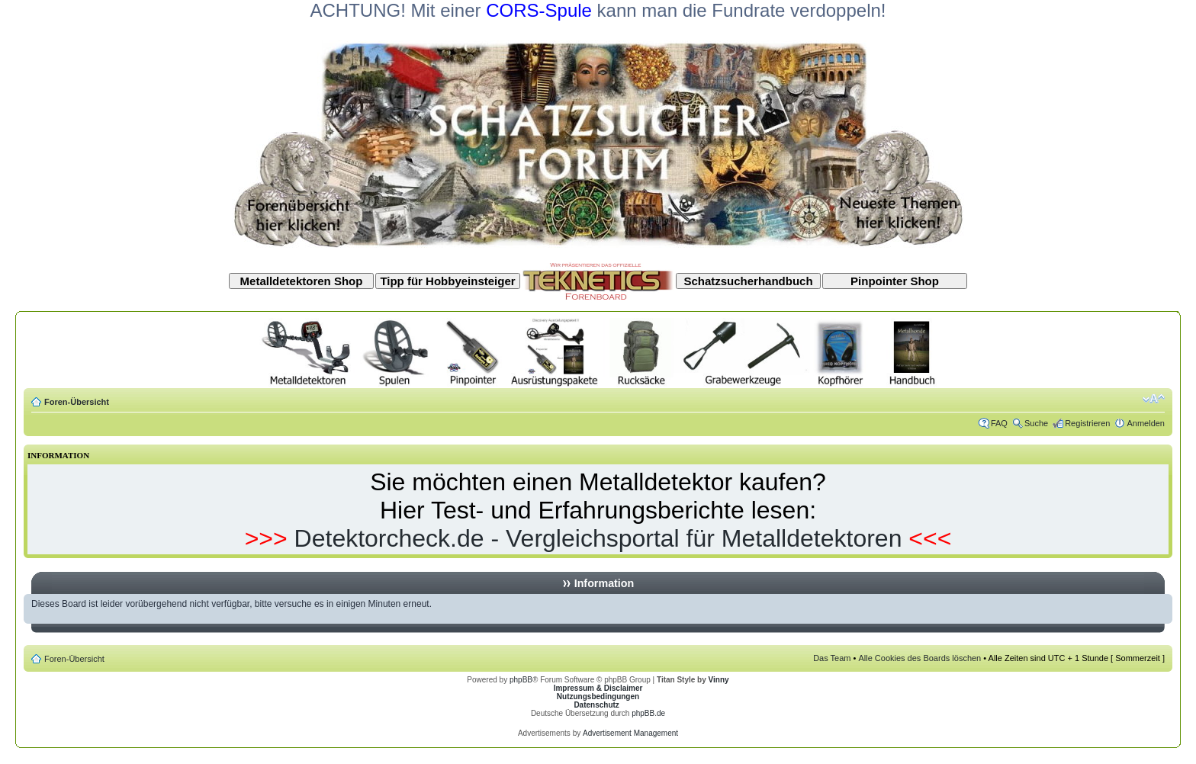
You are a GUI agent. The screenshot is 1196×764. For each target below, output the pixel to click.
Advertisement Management (630, 733)
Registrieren (1087, 423)
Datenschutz (596, 705)
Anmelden (1146, 423)
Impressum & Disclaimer (598, 688)
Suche (1036, 423)
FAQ (999, 423)
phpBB (521, 680)
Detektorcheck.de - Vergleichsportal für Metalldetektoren (598, 538)
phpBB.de (648, 713)
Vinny (719, 680)
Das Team (831, 658)
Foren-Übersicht (76, 401)
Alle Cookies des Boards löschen (919, 658)
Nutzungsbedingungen (598, 696)
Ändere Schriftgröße (1154, 399)
